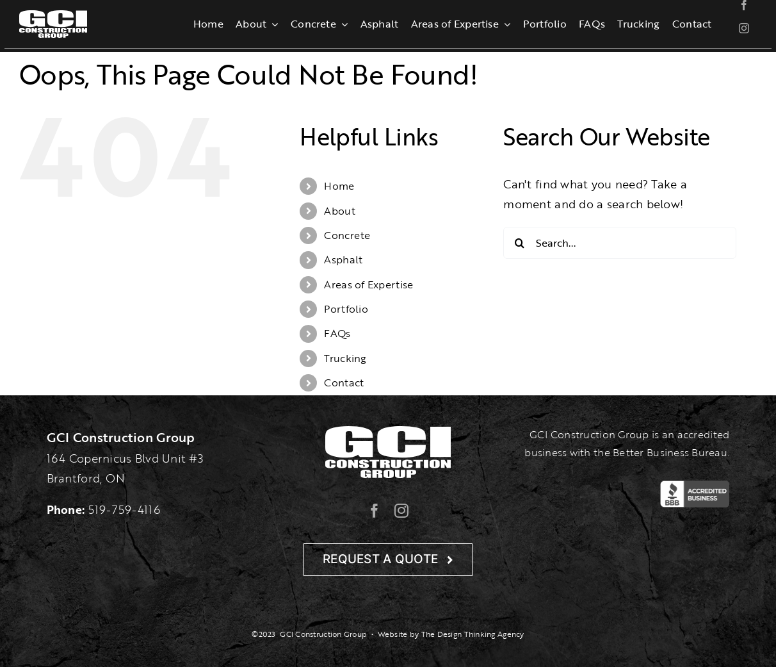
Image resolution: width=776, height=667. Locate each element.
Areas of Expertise (368, 284)
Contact (344, 382)
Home (339, 186)
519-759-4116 (124, 509)
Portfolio (346, 309)
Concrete (347, 235)
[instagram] (744, 28)
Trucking (345, 358)
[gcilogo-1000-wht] (53, 16)
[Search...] (619, 243)
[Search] (519, 243)
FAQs (337, 333)
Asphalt (343, 259)
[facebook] (744, 5)
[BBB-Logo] (694, 486)
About (339, 210)
